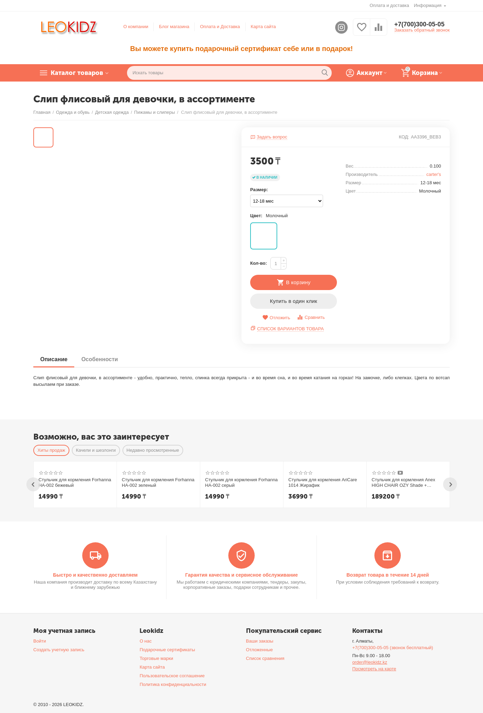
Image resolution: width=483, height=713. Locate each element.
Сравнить (311, 317)
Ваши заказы (259, 641)
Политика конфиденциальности (172, 684)
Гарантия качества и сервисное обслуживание (241, 575)
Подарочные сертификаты (167, 649)
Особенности (99, 359)
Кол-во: (258, 263)
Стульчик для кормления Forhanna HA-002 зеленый (158, 482)
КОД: (404, 136)
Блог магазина (174, 26)
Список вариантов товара (290, 328)
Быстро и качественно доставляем (95, 575)
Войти (39, 641)
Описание (53, 359)
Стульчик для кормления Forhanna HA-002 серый (241, 482)
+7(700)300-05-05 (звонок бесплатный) (392, 647)
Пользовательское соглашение (171, 675)
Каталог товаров (77, 73)
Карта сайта (263, 26)
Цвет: (256, 215)
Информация (428, 5)
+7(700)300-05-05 (419, 24)
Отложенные (259, 649)
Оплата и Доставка (220, 26)
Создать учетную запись (58, 649)
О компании (136, 26)
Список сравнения (265, 658)
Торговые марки (156, 658)
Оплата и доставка (389, 5)
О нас (145, 641)
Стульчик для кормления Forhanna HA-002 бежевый (75, 482)
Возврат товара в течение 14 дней (387, 575)
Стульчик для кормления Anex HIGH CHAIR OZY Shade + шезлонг (403, 482)
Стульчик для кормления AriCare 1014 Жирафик (322, 482)
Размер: (259, 189)
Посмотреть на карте (374, 668)
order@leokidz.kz (369, 662)
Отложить (276, 318)
